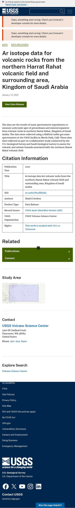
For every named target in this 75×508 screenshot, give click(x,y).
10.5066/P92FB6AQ (35, 193)
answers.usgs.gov (11, 499)
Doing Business (9, 440)
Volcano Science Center (14, 371)
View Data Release (14, 104)
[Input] (47, 11)
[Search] (62, 11)
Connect (10, 258)
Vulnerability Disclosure (14, 429)
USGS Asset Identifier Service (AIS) (43, 210)
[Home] (10, 13)
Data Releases (19, 44)
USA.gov (6, 423)
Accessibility (8, 383)
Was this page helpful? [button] (50, 505)
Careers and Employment (15, 435)
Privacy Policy (9, 400)
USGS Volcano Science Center (25, 326)
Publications (12, 251)
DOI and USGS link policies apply (19, 412)
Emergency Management (14, 446)
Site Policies (8, 394)
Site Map (6, 406)
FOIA (4, 389)
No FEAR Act (8, 417)
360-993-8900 (18, 341)
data (5, 44)
